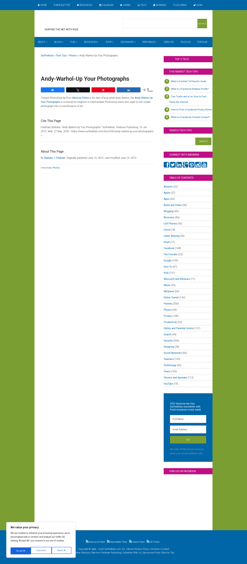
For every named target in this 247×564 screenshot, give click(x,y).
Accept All (62, 551)
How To (168, 266)
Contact (165, 549)
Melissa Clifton (80, 97)
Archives (155, 549)
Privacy (168, 315)
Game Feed (136, 542)
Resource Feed (95, 542)
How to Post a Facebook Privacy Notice (191, 109)
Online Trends (171, 297)
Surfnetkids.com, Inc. (114, 549)
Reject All (41, 551)
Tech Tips (61, 55)
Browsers (169, 217)
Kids (166, 272)
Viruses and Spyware (175, 377)
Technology (170, 365)
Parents (168, 303)
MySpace (169, 291)
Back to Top (168, 552)
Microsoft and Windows (177, 278)
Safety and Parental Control (179, 328)
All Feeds (153, 542)
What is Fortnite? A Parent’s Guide (188, 81)
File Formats (171, 254)
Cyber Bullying (171, 235)
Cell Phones (170, 223)
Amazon (168, 186)
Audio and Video (173, 205)
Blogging (168, 211)
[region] (41, 541)
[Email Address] (188, 429)
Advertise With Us (132, 552)
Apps (166, 198)
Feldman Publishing (111, 552)
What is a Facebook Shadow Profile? (190, 88)
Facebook (169, 248)
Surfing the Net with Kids (66, 20)
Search (167, 334)
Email (167, 242)
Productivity (170, 322)
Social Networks (173, 352)
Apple (167, 192)
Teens (167, 371)
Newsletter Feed (117, 542)
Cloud (167, 229)
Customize (20, 551)
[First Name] (188, 419)
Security (168, 340)
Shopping (169, 346)
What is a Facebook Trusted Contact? (190, 117)
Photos (73, 55)
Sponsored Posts (151, 552)
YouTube (168, 383)
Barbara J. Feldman (54, 157)
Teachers (169, 359)
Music (167, 285)
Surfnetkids (47, 55)
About (130, 549)
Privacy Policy (142, 549)
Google (168, 260)
